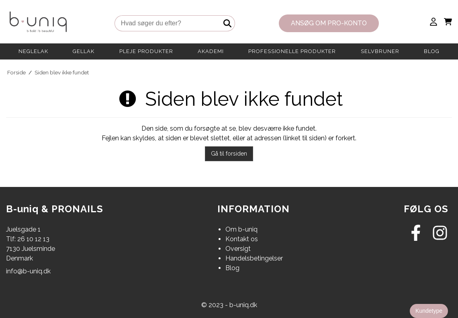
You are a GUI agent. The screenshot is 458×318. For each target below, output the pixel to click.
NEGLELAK (33, 51)
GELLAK (83, 51)
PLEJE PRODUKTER (146, 51)
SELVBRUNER (380, 51)
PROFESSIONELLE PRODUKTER (292, 51)
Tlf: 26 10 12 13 (27, 239)
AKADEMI (211, 51)
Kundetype (428, 311)
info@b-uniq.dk (28, 271)
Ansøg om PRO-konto (329, 23)
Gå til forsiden (229, 153)
